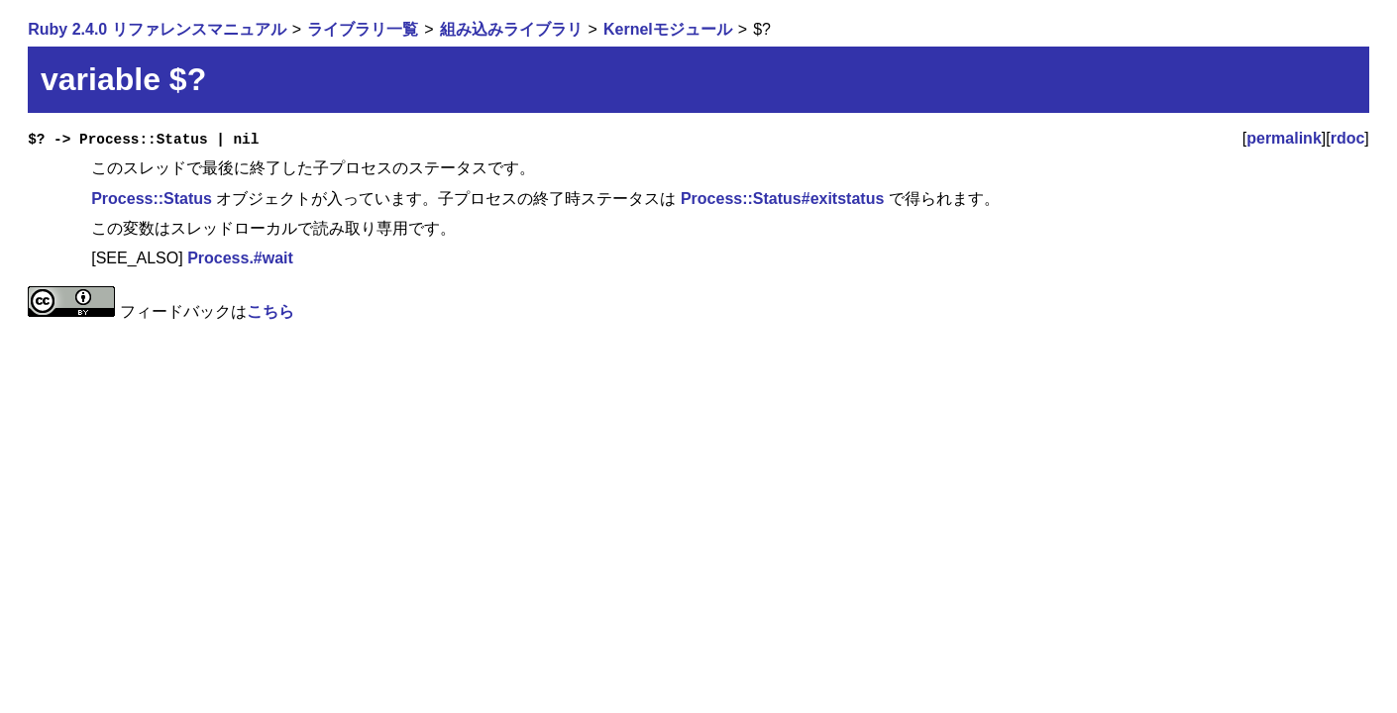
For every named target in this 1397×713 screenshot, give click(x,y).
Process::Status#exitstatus (782, 198)
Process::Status (151, 198)
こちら (270, 311)
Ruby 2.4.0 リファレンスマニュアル (156, 29)
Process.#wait (240, 258)
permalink (1284, 138)
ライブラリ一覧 (362, 29)
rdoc (1348, 138)
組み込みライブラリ (511, 29)
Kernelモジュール (667, 29)
